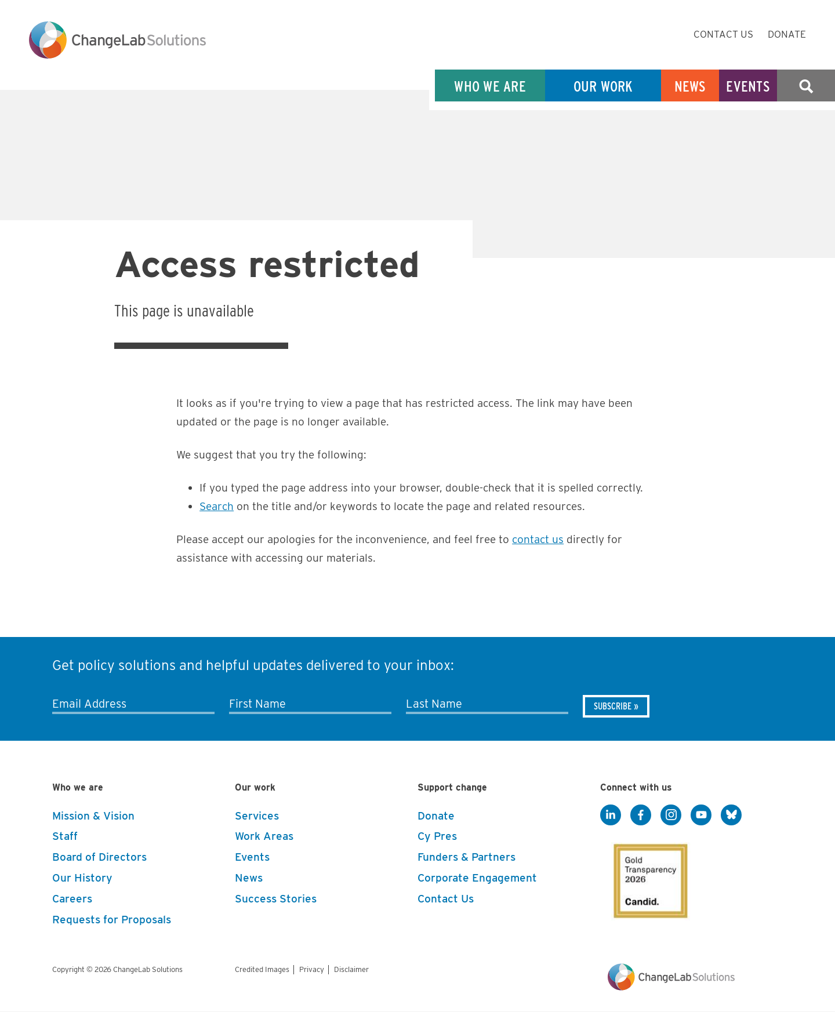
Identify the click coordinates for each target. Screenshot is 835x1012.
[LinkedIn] (610, 815)
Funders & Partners (466, 857)
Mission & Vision (93, 815)
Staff (65, 836)
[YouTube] (701, 815)
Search (806, 86)
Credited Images (262, 969)
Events (748, 86)
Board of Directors (99, 857)
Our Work (603, 86)
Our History (82, 877)
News (690, 86)
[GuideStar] (648, 877)
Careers (72, 898)
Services (257, 815)
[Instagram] (670, 815)
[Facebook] (640, 815)
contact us (538, 539)
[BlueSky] (731, 815)
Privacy (311, 969)
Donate (787, 34)
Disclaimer (351, 969)
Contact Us (723, 34)
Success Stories (276, 898)
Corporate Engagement (477, 877)
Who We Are (490, 86)
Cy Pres (437, 836)
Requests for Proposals (111, 919)
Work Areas (264, 836)
